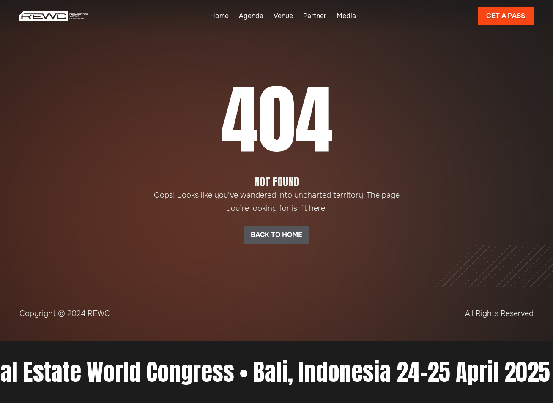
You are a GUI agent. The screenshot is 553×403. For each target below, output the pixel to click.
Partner (314, 15)
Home (219, 15)
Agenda (251, 15)
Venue (283, 15)
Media (346, 15)
